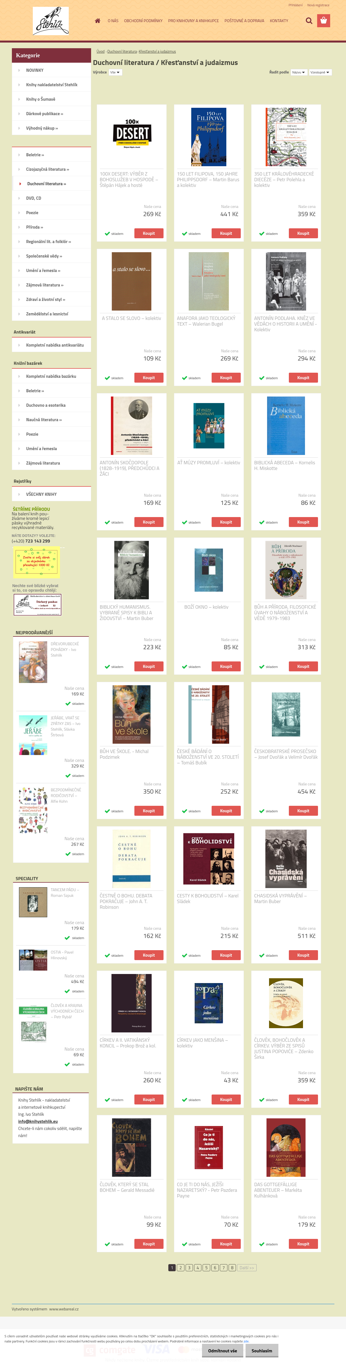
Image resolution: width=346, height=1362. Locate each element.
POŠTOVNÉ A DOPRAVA (244, 21)
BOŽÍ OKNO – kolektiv (206, 607)
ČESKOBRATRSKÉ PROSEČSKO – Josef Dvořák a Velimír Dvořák (286, 754)
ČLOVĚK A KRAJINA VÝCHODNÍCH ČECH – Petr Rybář (67, 1011)
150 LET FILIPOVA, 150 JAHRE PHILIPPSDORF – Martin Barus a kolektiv (208, 179)
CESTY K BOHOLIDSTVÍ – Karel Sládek (208, 898)
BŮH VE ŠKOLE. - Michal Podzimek (124, 754)
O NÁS (113, 21)
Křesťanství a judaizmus (157, 51)
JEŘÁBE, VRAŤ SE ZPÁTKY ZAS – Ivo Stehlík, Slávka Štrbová (65, 726)
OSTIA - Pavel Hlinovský (62, 955)
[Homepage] (97, 20)
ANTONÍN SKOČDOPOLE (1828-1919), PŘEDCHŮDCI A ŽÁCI (130, 468)
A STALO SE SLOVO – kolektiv (131, 318)
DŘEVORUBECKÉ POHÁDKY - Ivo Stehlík (65, 649)
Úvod (101, 51)
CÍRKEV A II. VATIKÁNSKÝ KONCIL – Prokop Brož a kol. (128, 1043)
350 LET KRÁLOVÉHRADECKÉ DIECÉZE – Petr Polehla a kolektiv (284, 179)
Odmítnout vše (220, 1350)
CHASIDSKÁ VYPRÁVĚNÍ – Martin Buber (280, 898)
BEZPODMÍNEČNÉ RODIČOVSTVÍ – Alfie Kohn (66, 795)
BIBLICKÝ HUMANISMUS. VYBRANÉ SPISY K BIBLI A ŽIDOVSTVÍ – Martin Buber (127, 612)
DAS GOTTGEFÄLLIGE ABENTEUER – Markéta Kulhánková (278, 1190)
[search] (308, 20)
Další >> (247, 1267)
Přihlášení (295, 5)
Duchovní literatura (122, 51)
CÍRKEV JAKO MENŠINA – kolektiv (202, 1043)
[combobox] (299, 72)
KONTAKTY (279, 21)
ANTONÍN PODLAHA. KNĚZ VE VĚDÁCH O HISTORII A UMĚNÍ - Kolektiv (285, 323)
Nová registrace (318, 5)
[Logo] (51, 21)
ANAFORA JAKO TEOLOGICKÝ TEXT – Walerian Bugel (206, 321)
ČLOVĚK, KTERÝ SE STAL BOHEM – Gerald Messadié (127, 1187)
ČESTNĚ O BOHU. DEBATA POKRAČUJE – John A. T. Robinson (126, 901)
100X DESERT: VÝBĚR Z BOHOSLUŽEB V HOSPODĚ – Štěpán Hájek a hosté (129, 179)
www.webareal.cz (64, 1309)
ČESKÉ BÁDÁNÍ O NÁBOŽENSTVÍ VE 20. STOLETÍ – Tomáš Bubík (208, 757)
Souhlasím (261, 1350)
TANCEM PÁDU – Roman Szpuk (65, 892)
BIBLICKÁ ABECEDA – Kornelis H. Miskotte (284, 465)
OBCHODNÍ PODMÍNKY (143, 21)
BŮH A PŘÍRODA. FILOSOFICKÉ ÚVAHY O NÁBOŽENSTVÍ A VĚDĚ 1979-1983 (285, 612)
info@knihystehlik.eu (38, 1121)
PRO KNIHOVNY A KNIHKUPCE (193, 21)
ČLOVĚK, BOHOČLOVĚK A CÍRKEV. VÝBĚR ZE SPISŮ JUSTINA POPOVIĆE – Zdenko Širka (283, 1048)
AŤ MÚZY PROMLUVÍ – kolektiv (208, 462)
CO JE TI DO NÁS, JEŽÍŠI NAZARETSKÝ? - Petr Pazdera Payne (207, 1190)
